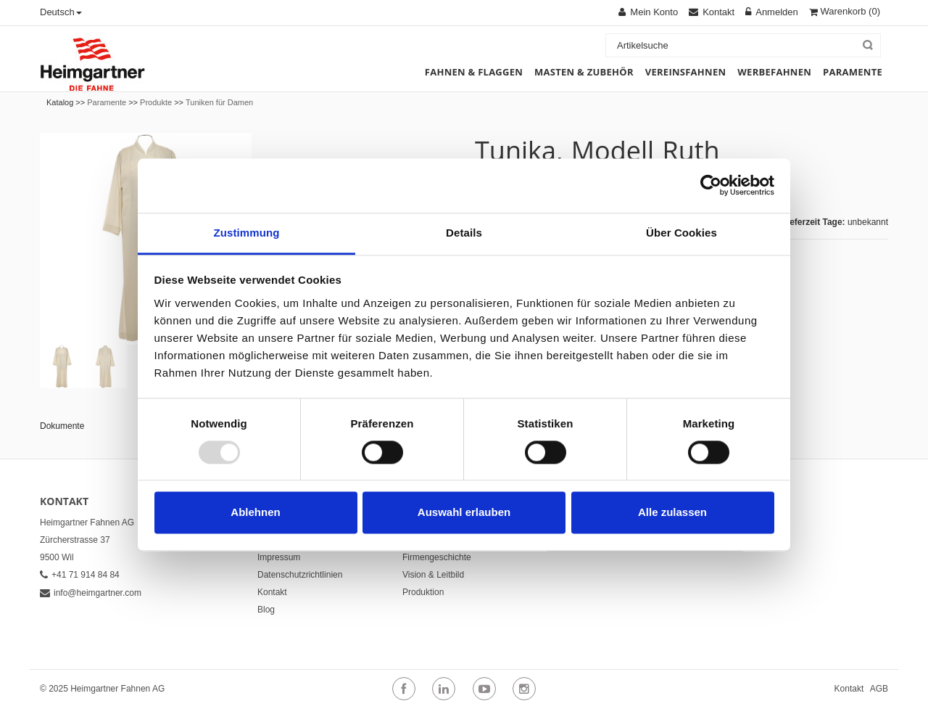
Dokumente (62, 426)
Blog (266, 610)
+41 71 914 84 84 (80, 575)
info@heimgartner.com (90, 593)
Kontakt (272, 592)
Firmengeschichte (436, 557)
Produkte (156, 102)
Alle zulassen (672, 513)
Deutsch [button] (61, 12)
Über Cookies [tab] (681, 232)
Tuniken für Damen (219, 102)
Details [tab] (464, 232)
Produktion (423, 592)
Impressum (278, 557)
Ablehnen (255, 513)
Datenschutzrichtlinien (299, 575)
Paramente (106, 102)
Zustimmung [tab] (247, 232)
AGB (879, 689)
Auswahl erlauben (464, 513)
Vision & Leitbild (433, 575)
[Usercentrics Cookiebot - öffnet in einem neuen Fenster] (710, 185)
